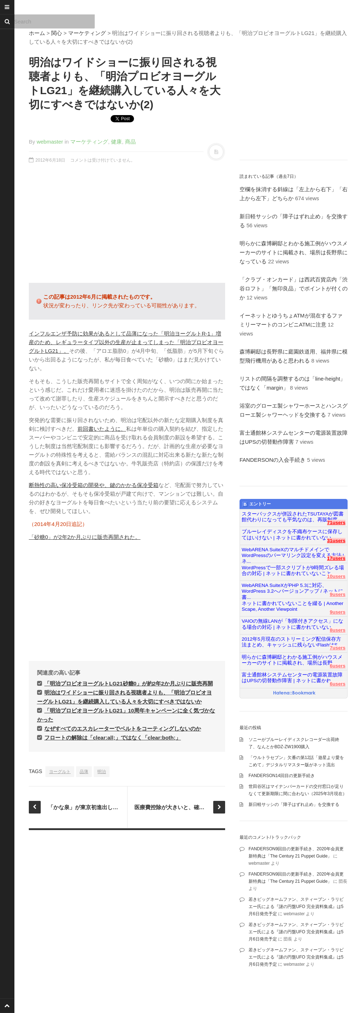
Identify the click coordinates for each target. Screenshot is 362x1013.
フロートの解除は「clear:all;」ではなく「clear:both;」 (112, 737)
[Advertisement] (127, 226)
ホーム (37, 33)
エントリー (256, 504)
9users (337, 594)
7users (337, 647)
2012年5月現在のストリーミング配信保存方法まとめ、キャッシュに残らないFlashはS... (291, 642)
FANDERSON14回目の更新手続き (282, 775)
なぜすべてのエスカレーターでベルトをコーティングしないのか (122, 728)
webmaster (50, 142)
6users (337, 665)
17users (336, 558)
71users (336, 522)
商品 (130, 142)
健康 (116, 142)
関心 (56, 33)
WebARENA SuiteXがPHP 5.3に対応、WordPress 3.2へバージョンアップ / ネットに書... (292, 588)
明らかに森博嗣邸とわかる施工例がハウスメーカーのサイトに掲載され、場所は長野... (292, 660)
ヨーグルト (60, 771)
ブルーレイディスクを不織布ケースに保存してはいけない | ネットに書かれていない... (292, 534)
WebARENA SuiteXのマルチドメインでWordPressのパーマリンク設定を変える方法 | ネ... (293, 552)
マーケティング (87, 33)
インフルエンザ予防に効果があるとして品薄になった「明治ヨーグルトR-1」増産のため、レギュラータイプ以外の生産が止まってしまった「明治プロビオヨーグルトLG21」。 (126, 342)
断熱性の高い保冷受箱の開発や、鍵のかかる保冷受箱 (93, 485)
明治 (101, 771)
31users (336, 540)
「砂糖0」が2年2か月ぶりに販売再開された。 (84, 537)
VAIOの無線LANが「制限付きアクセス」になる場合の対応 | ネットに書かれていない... (292, 624)
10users (336, 576)
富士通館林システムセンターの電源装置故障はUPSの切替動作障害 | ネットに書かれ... (292, 677)
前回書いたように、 (101, 429)
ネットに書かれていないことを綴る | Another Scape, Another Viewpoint (292, 606)
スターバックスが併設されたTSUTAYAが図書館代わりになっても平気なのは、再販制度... (293, 516)
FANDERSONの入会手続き (272, 460)
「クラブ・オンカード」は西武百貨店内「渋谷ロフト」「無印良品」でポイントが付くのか (294, 288)
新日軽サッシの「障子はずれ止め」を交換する (294, 804)
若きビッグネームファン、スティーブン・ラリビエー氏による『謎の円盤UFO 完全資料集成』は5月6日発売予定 (296, 906)
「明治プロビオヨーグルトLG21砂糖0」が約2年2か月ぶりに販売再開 (128, 683)
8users (337, 630)
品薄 (84, 771)
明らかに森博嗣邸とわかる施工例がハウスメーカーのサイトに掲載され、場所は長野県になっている (294, 252)
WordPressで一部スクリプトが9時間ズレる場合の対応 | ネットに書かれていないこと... (293, 570)
